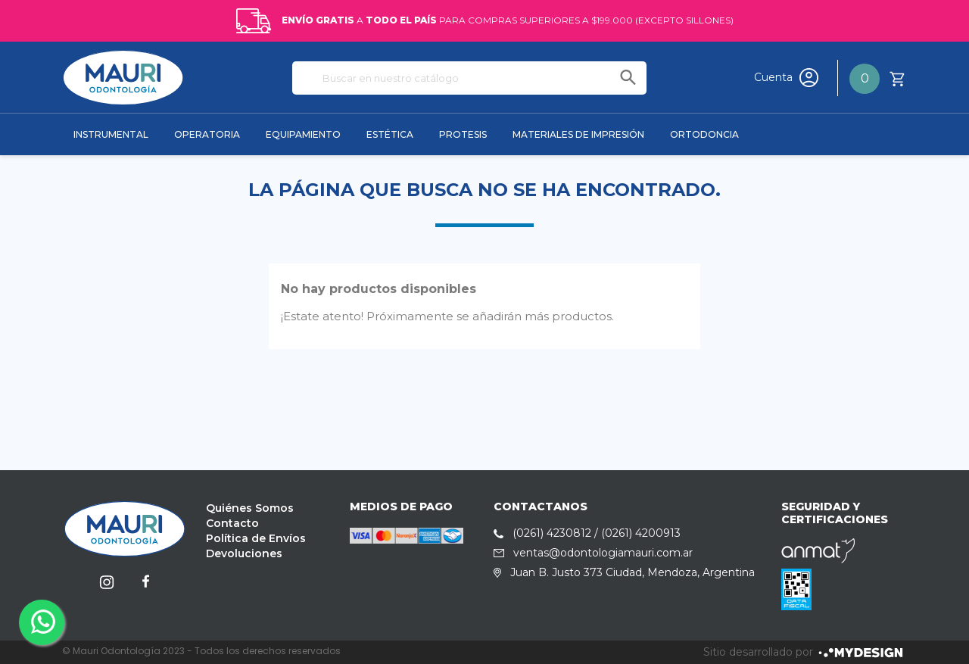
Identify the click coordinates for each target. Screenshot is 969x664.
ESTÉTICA (389, 134)
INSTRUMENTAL (110, 134)
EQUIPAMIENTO (303, 134)
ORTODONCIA (704, 134)
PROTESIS (463, 134)
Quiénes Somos (250, 508)
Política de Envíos (256, 538)
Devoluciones (244, 553)
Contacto (232, 523)
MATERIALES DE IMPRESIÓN (578, 134)
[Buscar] (469, 78)
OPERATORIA (207, 134)
